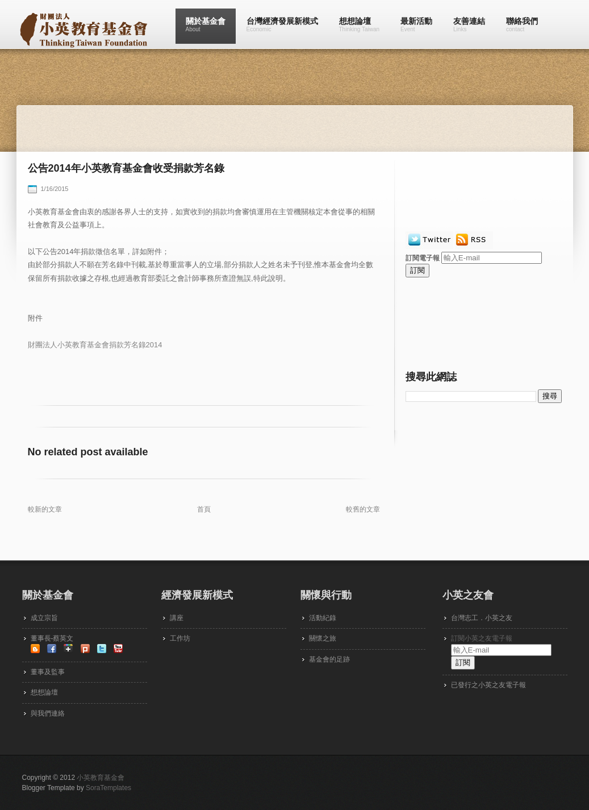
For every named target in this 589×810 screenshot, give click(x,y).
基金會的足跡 (329, 659)
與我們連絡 (48, 713)
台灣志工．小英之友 (481, 618)
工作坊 (180, 638)
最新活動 (416, 24)
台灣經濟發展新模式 (282, 24)
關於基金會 (205, 24)
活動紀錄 (322, 618)
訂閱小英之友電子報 (481, 638)
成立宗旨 (44, 618)
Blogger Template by (77, 788)
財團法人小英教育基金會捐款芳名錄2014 (95, 344)
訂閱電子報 (423, 258)
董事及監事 (48, 672)
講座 (176, 618)
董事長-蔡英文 (52, 638)
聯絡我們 (522, 24)
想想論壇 (359, 24)
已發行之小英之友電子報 (488, 685)
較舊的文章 (363, 509)
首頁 (204, 509)
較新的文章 (45, 509)
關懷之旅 (322, 638)
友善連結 (469, 24)
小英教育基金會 (100, 778)
